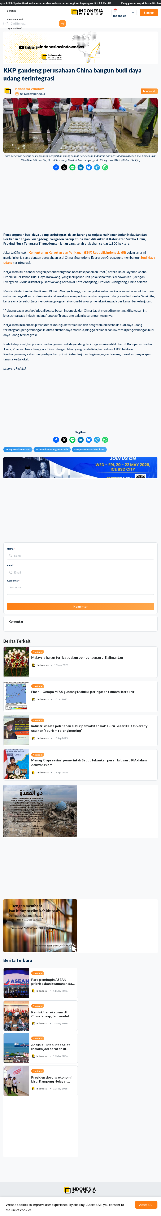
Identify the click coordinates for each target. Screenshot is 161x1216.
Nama (11, 548)
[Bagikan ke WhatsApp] (105, 167)
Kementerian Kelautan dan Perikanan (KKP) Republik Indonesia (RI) (77, 252)
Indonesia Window (29, 89)
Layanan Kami (14, 28)
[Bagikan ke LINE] (72, 167)
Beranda (11, 10)
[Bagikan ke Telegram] (97, 167)
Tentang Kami (15, 19)
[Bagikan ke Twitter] (64, 167)
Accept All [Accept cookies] (146, 1205)
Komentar (13, 580)
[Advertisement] (80, 202)
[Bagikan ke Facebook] (56, 167)
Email (10, 565)
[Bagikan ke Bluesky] (89, 167)
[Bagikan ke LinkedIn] (81, 167)
